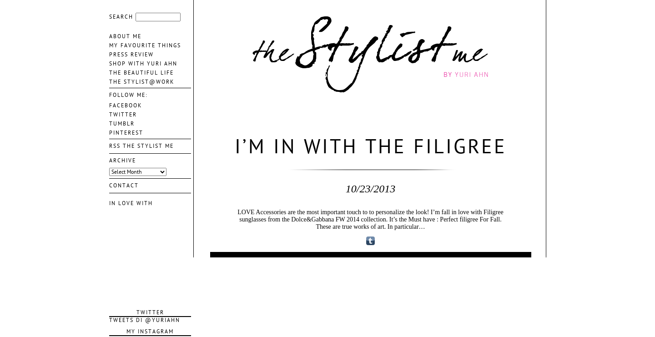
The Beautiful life (141, 73)
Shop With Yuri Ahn (143, 63)
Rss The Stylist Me (141, 146)
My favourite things (145, 45)
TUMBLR (122, 124)
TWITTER (123, 114)
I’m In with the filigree (371, 147)
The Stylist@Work (141, 82)
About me (125, 36)
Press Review (131, 54)
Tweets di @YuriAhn (144, 320)
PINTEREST (126, 133)
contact (124, 185)
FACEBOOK (125, 105)
